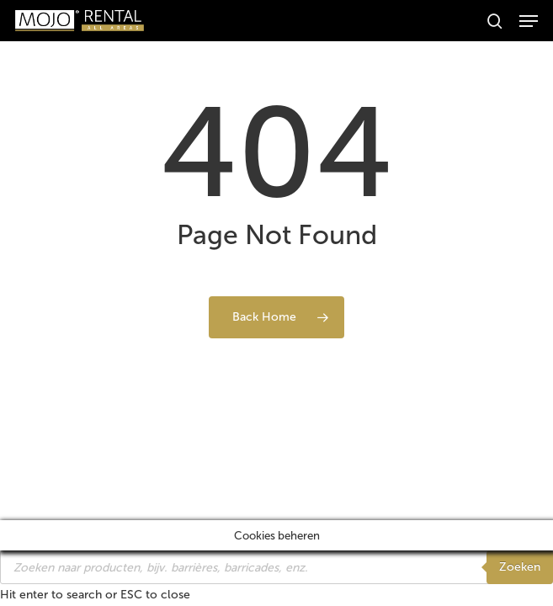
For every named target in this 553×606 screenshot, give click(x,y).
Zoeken (519, 567)
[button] (528, 21)
